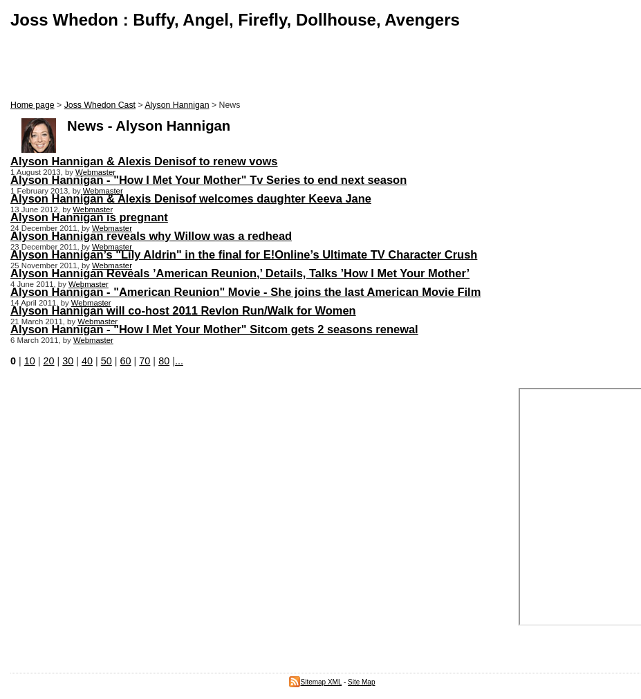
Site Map (361, 682)
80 (163, 360)
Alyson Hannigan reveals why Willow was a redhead (151, 236)
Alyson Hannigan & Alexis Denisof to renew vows (144, 161)
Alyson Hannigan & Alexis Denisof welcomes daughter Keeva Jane (190, 198)
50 (106, 360)
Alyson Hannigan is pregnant (89, 217)
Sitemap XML (315, 682)
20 (49, 360)
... (179, 360)
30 (67, 360)
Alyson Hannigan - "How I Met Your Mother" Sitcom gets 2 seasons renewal (214, 329)
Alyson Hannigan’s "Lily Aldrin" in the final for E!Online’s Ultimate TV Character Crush (243, 254)
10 (29, 360)
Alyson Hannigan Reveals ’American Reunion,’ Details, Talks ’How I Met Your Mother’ (240, 273)
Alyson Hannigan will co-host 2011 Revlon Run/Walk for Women (183, 310)
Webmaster (95, 172)
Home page (32, 105)
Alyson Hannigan (177, 105)
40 (87, 360)
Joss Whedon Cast (100, 105)
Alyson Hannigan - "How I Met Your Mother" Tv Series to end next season (208, 180)
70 (144, 360)
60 (125, 360)
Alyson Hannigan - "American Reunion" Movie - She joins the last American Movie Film (245, 292)
